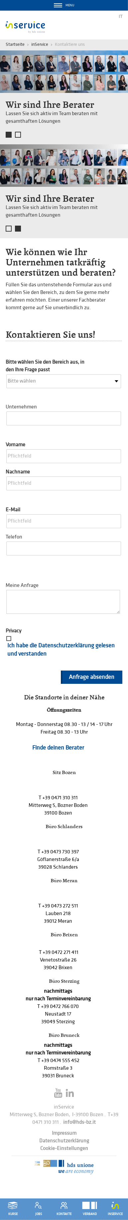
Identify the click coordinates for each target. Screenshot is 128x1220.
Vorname (15, 445)
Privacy (13, 631)
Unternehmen (21, 407)
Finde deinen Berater (58, 747)
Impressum (64, 1133)
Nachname (18, 472)
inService (39, 44)
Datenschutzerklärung (64, 1141)
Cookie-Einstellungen (64, 1148)
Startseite (15, 44)
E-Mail (13, 510)
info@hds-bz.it (79, 1122)
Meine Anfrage (22, 585)
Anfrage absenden (91, 677)
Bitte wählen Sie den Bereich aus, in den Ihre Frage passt (45, 366)
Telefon (14, 537)
